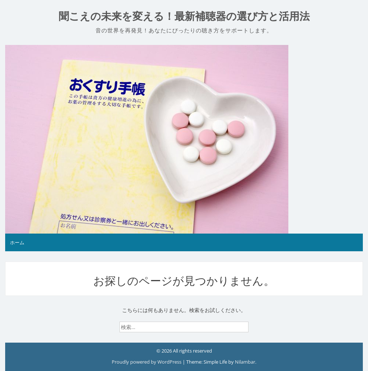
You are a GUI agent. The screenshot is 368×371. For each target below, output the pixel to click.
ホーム (17, 242)
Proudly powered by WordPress (147, 361)
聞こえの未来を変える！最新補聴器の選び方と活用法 (184, 16)
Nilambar (245, 361)
